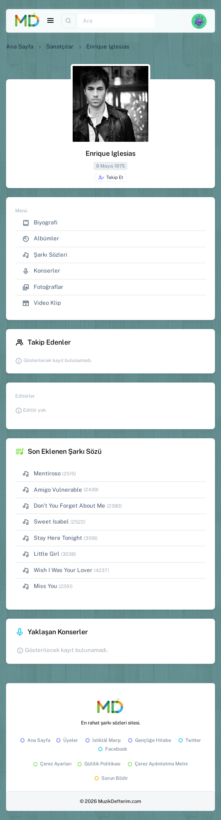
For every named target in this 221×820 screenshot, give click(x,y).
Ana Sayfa (19, 46)
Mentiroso (41, 473)
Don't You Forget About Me (63, 506)
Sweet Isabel (45, 521)
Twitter (189, 740)
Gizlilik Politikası (98, 764)
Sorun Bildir (110, 778)
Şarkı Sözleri (44, 255)
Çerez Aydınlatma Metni (157, 764)
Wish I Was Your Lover (57, 570)
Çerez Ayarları (52, 764)
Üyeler (66, 740)
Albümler (40, 238)
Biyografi (40, 222)
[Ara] (116, 21)
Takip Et (110, 177)
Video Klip (41, 303)
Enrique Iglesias (107, 46)
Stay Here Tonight (52, 538)
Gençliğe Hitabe (149, 740)
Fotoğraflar (42, 287)
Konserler (41, 270)
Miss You (39, 586)
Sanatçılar (59, 46)
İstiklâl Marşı (102, 740)
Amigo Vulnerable (52, 490)
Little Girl (40, 554)
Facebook (112, 749)
